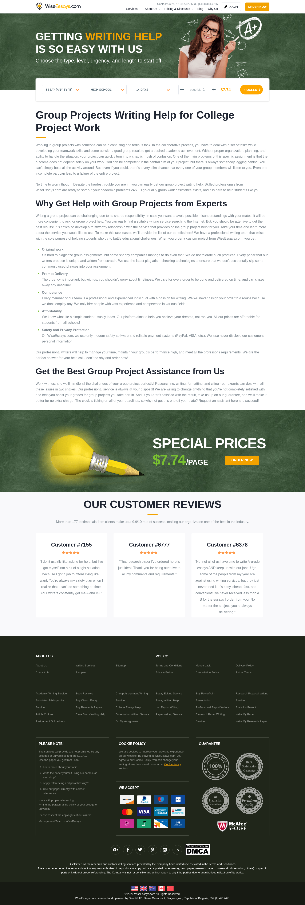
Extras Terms (244, 672)
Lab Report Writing (167, 707)
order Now (242, 460)
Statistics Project (246, 707)
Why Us (212, 9)
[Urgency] (152, 89)
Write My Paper (245, 714)
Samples (81, 672)
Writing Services (85, 665)
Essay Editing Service (169, 693)
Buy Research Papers (89, 707)
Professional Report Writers (212, 707)
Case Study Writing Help (90, 714)
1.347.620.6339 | (188, 3)
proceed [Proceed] (252, 90)
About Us (151, 9)
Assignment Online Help (50, 721)
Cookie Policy (172, 764)
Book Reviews (84, 693)
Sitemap (121, 665)
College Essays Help (128, 707)
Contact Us (42, 672)
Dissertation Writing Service (132, 714)
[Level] (107, 89)
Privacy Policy (164, 672)
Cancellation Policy (207, 672)
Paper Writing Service (169, 714)
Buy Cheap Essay (86, 700)
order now (257, 6)
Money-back (203, 665)
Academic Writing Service (51, 693)
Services (132, 9)
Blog (200, 9)
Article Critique (45, 714)
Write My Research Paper (251, 721)
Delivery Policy (245, 665)
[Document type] (61, 89)
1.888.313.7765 (208, 3)
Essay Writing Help (167, 700)
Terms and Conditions (169, 665)
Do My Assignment (127, 721)
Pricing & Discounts (177, 9)
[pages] (204, 89)
